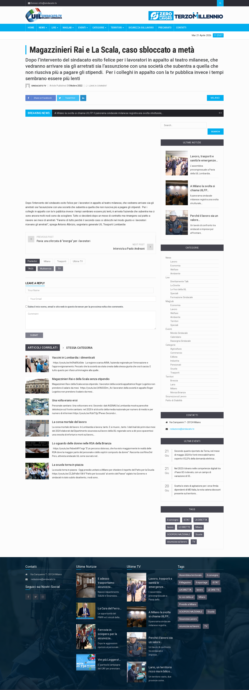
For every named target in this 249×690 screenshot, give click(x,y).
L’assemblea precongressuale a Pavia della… (158, 590)
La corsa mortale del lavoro (69, 422)
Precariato (165, 27)
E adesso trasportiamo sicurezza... (106, 576)
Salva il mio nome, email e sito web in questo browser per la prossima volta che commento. (76, 306)
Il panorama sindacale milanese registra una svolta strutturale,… (204, 193)
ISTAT (187, 513)
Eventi (83, 27)
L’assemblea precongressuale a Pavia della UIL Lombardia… (202, 163)
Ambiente (175, 267)
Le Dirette (175, 279)
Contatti (181, 27)
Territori (117, 27)
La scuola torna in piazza (67, 464)
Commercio (176, 346)
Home (31, 27)
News (43, 27)
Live (55, 27)
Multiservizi (45, 268)
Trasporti (61, 261)
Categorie (99, 27)
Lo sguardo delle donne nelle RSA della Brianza (81, 443)
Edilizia (173, 350)
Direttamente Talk (179, 275)
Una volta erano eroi (64, 400)
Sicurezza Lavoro (188, 613)
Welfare (174, 263)
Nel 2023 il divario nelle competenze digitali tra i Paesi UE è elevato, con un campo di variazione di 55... (197, 466)
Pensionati (175, 358)
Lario (172, 378)
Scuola (173, 362)
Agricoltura (176, 342)
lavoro (170, 521)
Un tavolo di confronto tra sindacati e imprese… (160, 645)
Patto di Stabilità (174, 394)
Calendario (175, 331)
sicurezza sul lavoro (177, 535)
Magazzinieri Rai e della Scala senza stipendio (81, 379)
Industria (174, 354)
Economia (175, 259)
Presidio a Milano (187, 598)
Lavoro (173, 255)
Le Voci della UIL (178, 283)
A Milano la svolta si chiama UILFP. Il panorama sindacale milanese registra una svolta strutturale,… (109, 114)
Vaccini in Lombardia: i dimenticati (73, 357)
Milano (215, 98)
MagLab (68, 27)
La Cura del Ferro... (109, 602)
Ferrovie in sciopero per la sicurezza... (107, 628)
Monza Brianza (178, 386)
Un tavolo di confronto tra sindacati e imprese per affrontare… (203, 223)
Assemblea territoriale (190, 569)
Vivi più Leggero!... (109, 653)
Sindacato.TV (38, 86)
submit (34, 335)
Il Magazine (185, 576)
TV (59, 268)
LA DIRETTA (201, 513)
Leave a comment (98, 86)
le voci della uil (186, 591)
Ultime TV (78, 261)
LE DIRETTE (184, 521)
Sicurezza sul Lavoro (141, 27)
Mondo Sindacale (179, 327)
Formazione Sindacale (181, 291)
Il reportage (201, 576)
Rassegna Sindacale (180, 335)
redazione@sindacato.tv (182, 423)
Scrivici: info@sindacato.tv (42, 3)
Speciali (174, 287)
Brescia (174, 374)
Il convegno (172, 513)
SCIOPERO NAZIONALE (178, 528)
